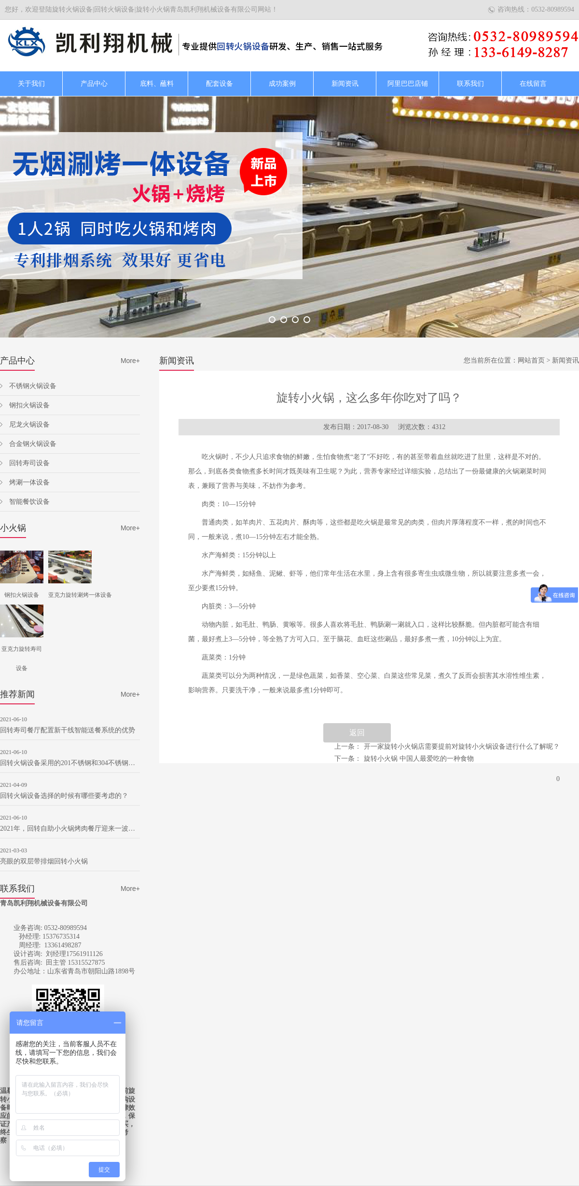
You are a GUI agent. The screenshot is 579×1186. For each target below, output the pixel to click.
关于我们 (31, 83)
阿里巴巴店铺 (407, 83)
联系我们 (470, 83)
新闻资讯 (344, 83)
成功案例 (282, 83)
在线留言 (533, 83)
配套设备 (219, 83)
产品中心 (94, 83)
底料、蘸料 (157, 83)
